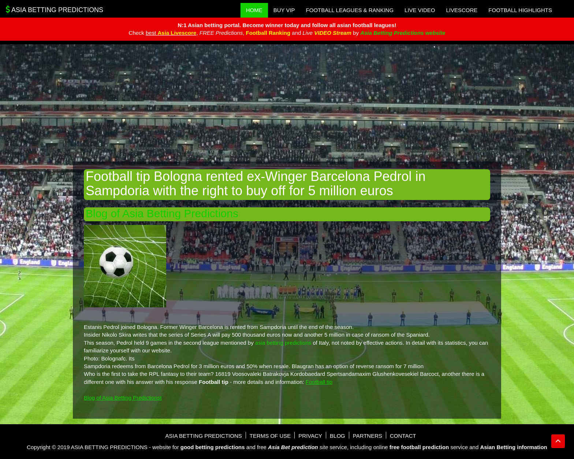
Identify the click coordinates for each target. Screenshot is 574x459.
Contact (403, 436)
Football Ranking (268, 33)
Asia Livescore (177, 33)
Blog (337, 436)
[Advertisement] (287, 103)
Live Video (420, 10)
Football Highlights (520, 10)
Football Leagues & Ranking (350, 10)
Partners (367, 436)
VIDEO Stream (332, 33)
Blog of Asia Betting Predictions (162, 213)
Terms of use (270, 436)
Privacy (310, 436)
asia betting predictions (283, 343)
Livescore (461, 10)
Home (254, 10)
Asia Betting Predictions (54, 9)
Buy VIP (284, 10)
